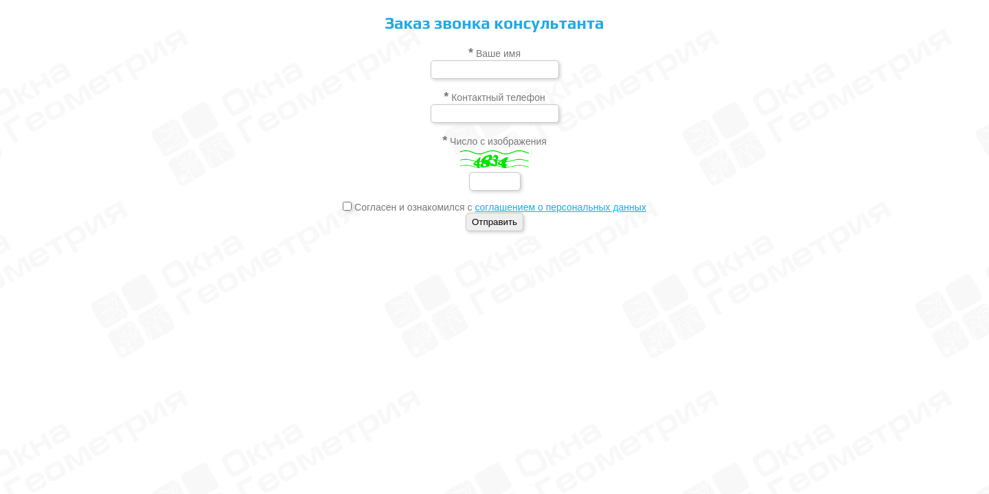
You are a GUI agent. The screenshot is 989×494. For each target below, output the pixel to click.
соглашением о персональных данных (560, 207)
